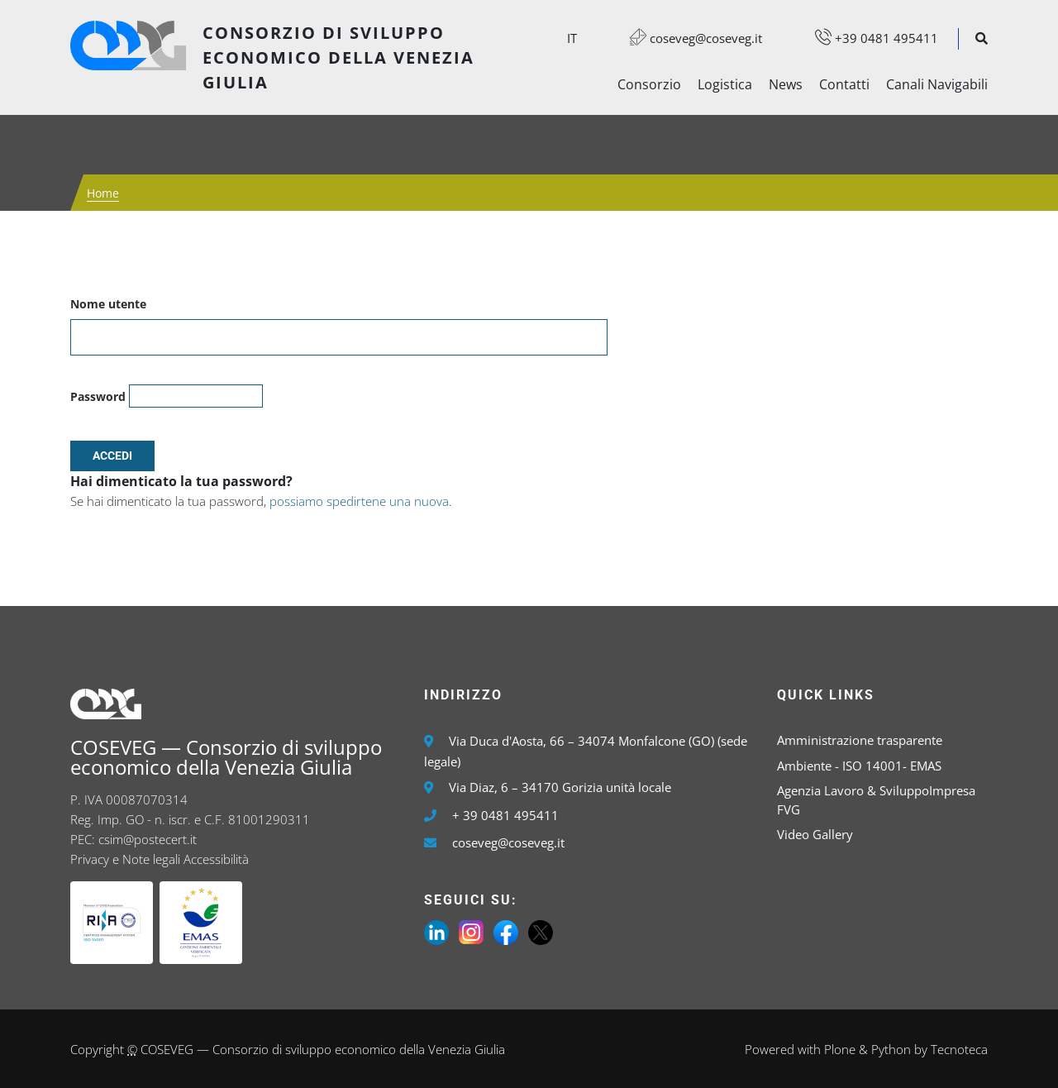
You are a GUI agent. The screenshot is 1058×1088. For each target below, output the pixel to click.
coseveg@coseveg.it (687, 38)
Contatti (844, 84)
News (786, 84)
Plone (839, 1049)
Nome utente (108, 304)
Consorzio (649, 84)
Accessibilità (216, 859)
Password (98, 396)
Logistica (725, 84)
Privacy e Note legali (125, 859)
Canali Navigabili (937, 84)
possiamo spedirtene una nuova (359, 501)
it (572, 38)
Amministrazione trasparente (859, 740)
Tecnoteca (959, 1049)
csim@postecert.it (147, 839)
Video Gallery (815, 834)
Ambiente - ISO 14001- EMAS (859, 765)
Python (891, 1049)
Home (103, 193)
